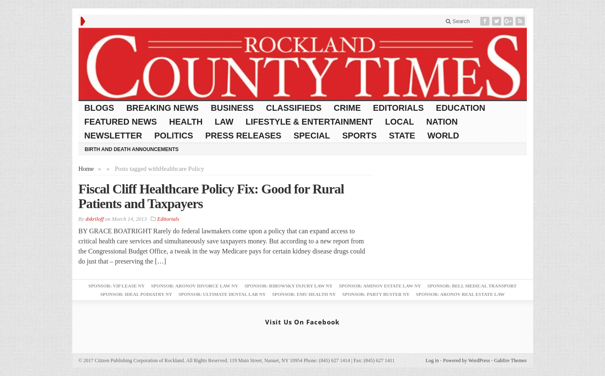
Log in (432, 360)
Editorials (398, 107)
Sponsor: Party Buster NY (376, 294)
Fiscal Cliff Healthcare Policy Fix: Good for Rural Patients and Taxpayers (211, 196)
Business (232, 107)
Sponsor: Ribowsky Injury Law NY (288, 285)
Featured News (120, 121)
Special (312, 135)
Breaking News (162, 107)
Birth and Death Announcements (132, 149)
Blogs (99, 107)
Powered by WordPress (466, 360)
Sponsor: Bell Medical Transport (471, 285)
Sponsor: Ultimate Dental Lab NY (222, 294)
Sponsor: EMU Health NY (304, 294)
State (402, 135)
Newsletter (113, 135)
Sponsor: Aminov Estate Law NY (380, 285)
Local (399, 121)
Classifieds (293, 107)
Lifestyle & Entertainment (309, 121)
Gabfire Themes (510, 360)
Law (224, 121)
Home (86, 168)
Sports (359, 135)
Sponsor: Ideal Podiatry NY (136, 294)
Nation (442, 121)
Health (186, 121)
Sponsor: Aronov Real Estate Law (460, 294)
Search (458, 21)
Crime (347, 107)
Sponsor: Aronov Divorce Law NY (194, 285)
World (443, 135)
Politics (173, 135)
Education (460, 107)
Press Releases (243, 135)
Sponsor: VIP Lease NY (116, 285)
